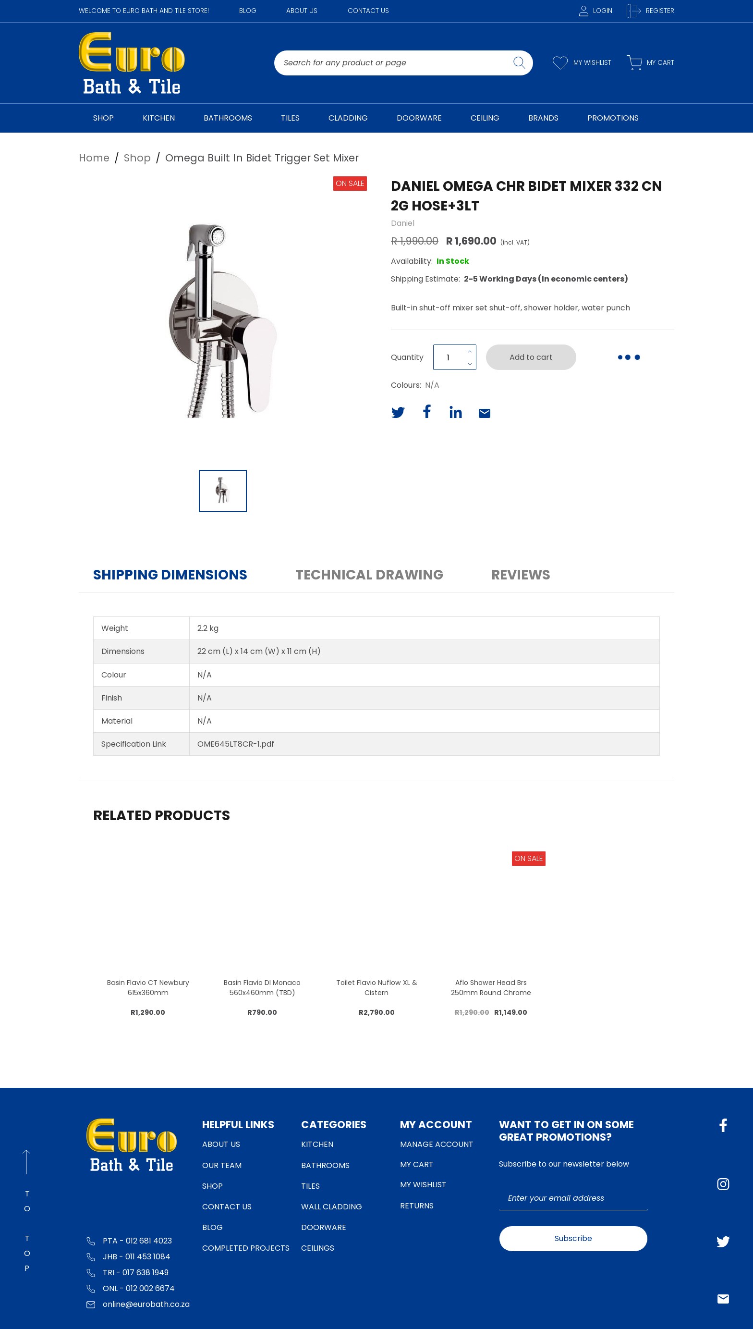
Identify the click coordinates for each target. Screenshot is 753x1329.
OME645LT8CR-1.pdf (235, 744)
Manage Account (437, 1144)
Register (650, 11)
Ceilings (317, 1248)
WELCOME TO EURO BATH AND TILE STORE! (144, 10)
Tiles (310, 1186)
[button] (223, 320)
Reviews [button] (520, 575)
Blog (247, 10)
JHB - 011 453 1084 (128, 1256)
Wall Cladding (331, 1206)
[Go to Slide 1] (223, 491)
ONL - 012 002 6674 (130, 1288)
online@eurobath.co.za (138, 1304)
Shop (212, 1186)
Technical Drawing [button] (369, 575)
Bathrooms (325, 1165)
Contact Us (368, 10)
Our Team (222, 1165)
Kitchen (317, 1144)
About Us (301, 10)
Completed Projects (246, 1248)
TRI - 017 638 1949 (127, 1272)
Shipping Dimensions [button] (170, 575)
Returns (417, 1205)
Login (595, 11)
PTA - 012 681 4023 (129, 1240)
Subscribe (573, 1238)
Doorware (323, 1227)
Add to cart (531, 357)
